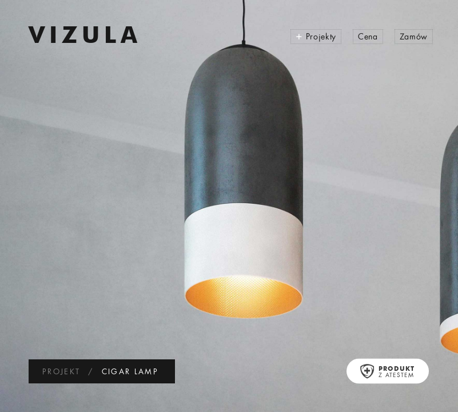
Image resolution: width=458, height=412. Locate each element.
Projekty (316, 36)
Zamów (414, 37)
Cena (368, 37)
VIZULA (85, 37)
